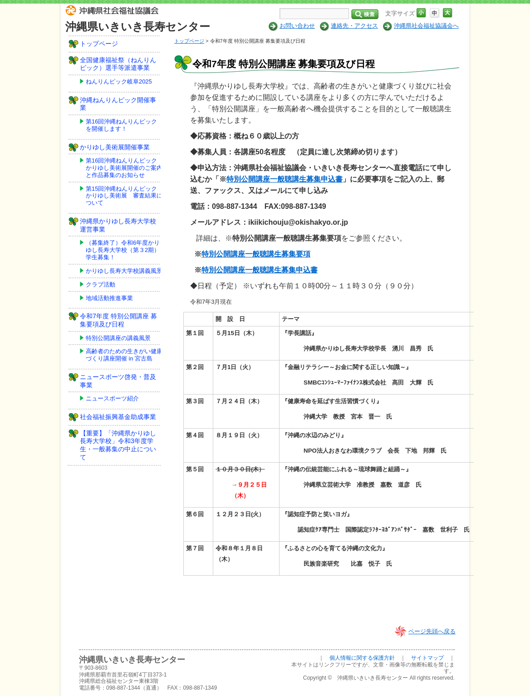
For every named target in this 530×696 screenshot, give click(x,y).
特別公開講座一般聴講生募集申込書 (284, 179)
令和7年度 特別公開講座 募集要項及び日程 (118, 320)
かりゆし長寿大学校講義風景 (124, 270)
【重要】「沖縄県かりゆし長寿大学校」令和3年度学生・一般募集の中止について (118, 445)
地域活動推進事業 (109, 298)
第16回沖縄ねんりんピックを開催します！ (121, 125)
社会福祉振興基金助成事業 (118, 416)
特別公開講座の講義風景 (118, 338)
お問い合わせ (297, 25)
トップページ (189, 41)
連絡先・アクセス (354, 25)
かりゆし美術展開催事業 (115, 147)
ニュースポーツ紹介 (112, 398)
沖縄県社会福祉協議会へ (426, 25)
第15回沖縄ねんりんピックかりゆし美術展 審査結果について (124, 196)
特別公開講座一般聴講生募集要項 (255, 254)
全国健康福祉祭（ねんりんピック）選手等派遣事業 (118, 64)
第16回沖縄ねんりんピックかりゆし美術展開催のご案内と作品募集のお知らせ (124, 167)
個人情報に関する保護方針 (362, 658)
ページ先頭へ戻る (432, 631)
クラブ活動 (100, 284)
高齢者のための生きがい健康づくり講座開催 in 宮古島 (124, 355)
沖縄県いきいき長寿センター (137, 26)
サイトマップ (427, 658)
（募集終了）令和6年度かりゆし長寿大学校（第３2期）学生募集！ (123, 250)
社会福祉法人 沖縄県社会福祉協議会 (114, 12)
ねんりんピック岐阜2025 (119, 81)
